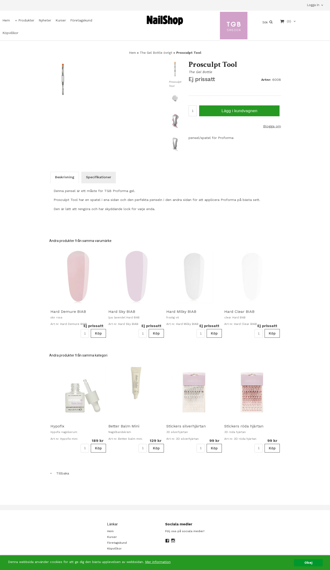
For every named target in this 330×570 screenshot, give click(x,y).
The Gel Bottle (200, 72)
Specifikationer (98, 177)
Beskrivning (64, 177)
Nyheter (45, 20)
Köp (98, 333)
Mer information (158, 562)
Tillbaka (59, 473)
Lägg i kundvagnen (239, 111)
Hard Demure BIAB (68, 311)
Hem (6, 20)
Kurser (61, 20)
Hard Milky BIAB (181, 311)
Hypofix (57, 426)
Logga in (313, 5)
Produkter (26, 20)
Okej (308, 562)
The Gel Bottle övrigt (156, 53)
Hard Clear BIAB (239, 311)
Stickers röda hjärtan (243, 426)
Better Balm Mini (123, 426)
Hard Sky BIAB (121, 311)
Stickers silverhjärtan (186, 426)
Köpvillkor (10, 33)
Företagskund (81, 20)
